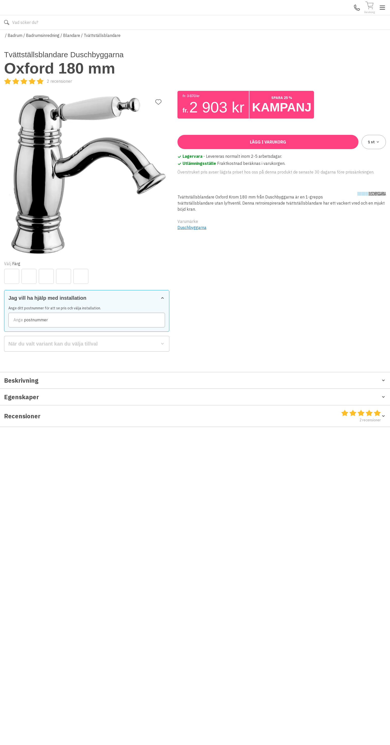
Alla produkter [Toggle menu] (23, 38)
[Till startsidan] (42, 15)
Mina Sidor (346, 15)
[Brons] (185, 149)
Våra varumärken (201, 37)
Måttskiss (15, 453)
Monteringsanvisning (24, 458)
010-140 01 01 (155, 38)
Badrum (15, 50)
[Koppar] (219, 149)
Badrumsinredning (42, 50)
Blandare (71, 50)
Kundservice (327, 15)
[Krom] (237, 149)
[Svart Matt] (254, 149)
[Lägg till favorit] (158, 76)
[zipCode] (282, 193)
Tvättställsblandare (102, 50)
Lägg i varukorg (268, 244)
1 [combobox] (374, 244)
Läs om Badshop (240, 37)
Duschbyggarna (191, 330)
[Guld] (202, 149)
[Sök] (256, 15)
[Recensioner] (211, 96)
